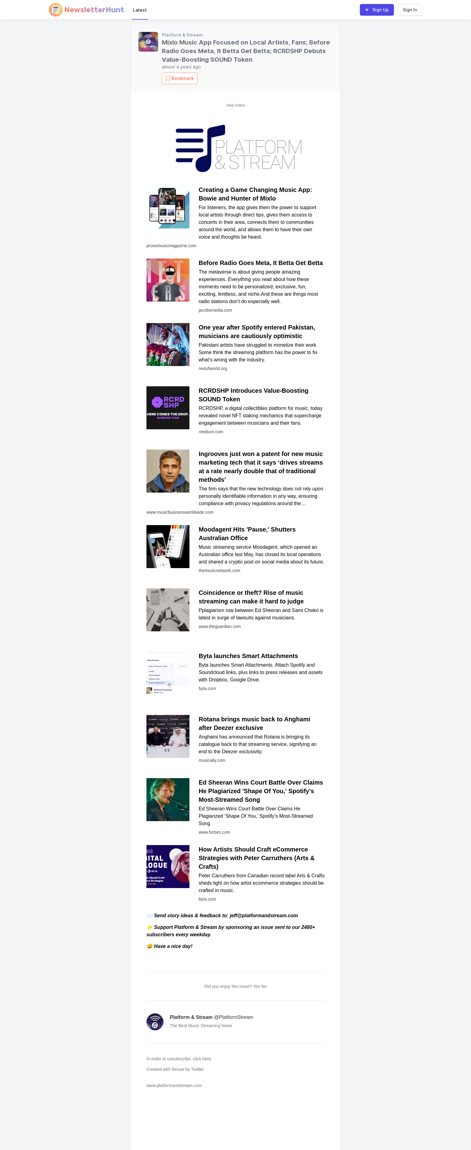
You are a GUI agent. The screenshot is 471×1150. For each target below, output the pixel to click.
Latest (140, 10)
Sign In (410, 9)
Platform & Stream (182, 34)
